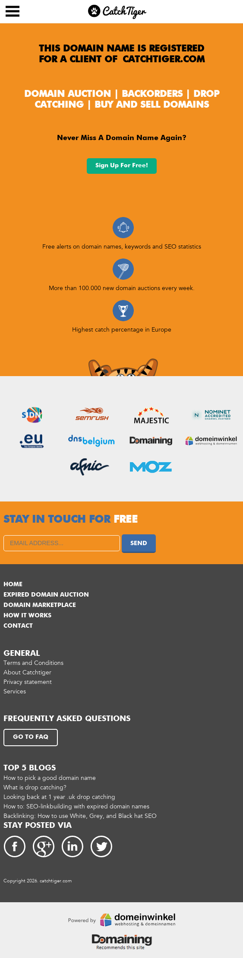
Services (14, 691)
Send (138, 543)
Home (12, 584)
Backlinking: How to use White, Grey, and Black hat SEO (80, 816)
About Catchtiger (27, 672)
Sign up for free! (121, 166)
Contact (18, 626)
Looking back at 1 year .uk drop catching (59, 797)
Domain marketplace (39, 605)
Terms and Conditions (33, 663)
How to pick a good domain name (49, 778)
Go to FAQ (30, 737)
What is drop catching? (34, 787)
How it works (27, 616)
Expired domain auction (46, 595)
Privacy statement (27, 682)
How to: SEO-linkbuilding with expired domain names (76, 806)
